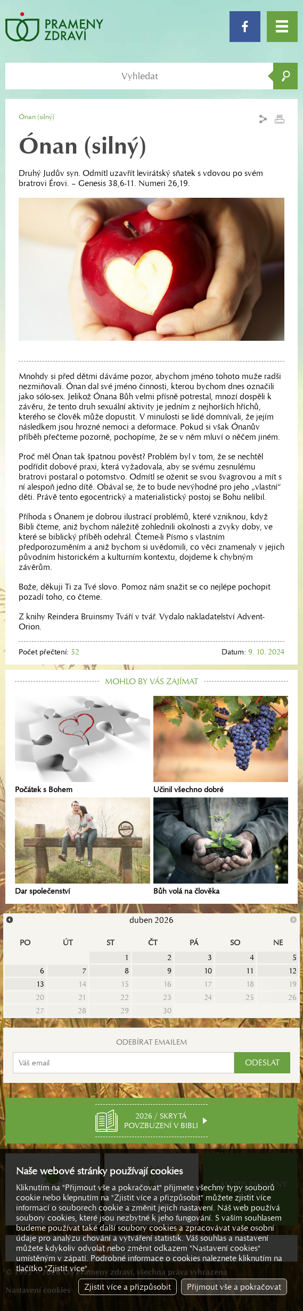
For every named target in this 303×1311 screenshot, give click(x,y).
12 (293, 971)
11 (250, 971)
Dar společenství (82, 846)
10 (208, 971)
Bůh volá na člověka (221, 846)
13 (40, 984)
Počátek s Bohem (82, 745)
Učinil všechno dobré (221, 745)
